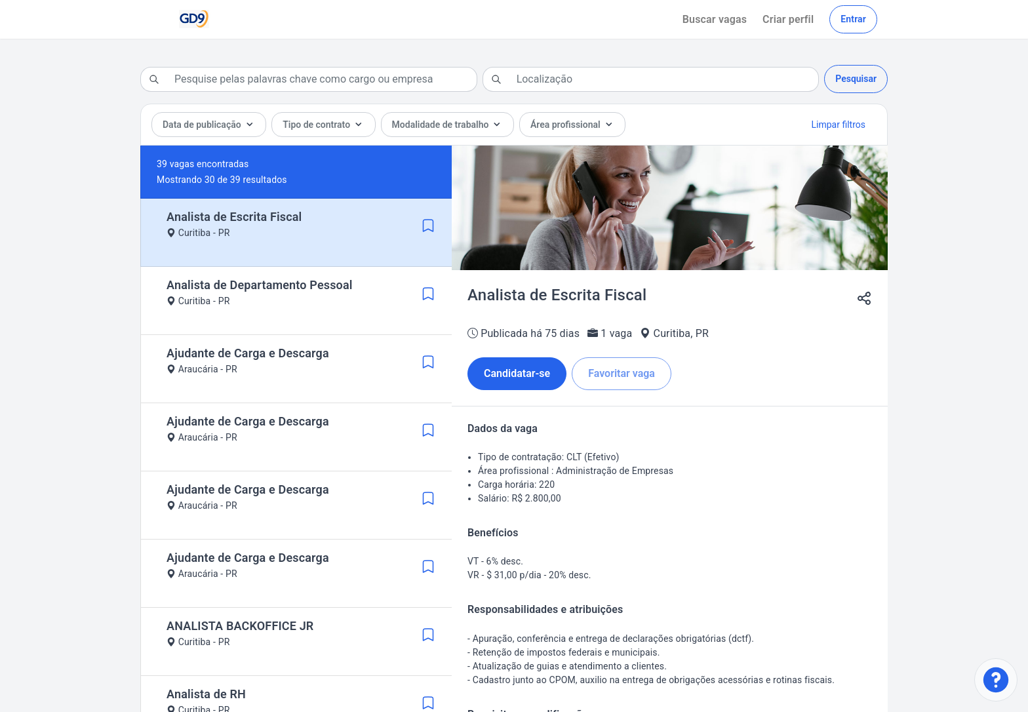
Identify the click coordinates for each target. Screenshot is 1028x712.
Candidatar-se (517, 373)
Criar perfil (788, 19)
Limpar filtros (838, 124)
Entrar (853, 19)
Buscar (714, 19)
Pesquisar (856, 78)
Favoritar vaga (621, 373)
